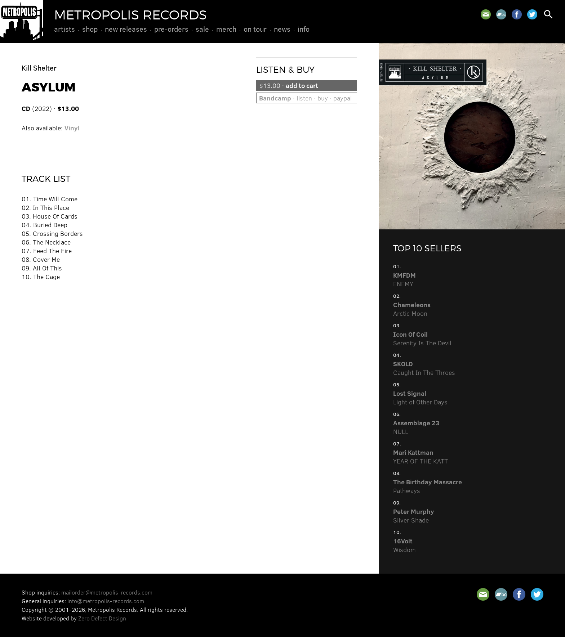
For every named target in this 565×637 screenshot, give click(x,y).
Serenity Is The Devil (422, 338)
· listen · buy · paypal (305, 98)
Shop (90, 28)
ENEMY (404, 279)
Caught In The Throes (424, 368)
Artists (64, 28)
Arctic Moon (412, 309)
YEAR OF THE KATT (420, 456)
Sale (202, 28)
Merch (226, 28)
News (282, 28)
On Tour (255, 28)
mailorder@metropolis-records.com (106, 592)
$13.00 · (288, 85)
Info (304, 28)
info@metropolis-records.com (105, 601)
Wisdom (404, 545)
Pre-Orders (171, 28)
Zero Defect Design (102, 618)
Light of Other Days (420, 397)
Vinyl (72, 128)
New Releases (126, 28)
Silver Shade (413, 515)
